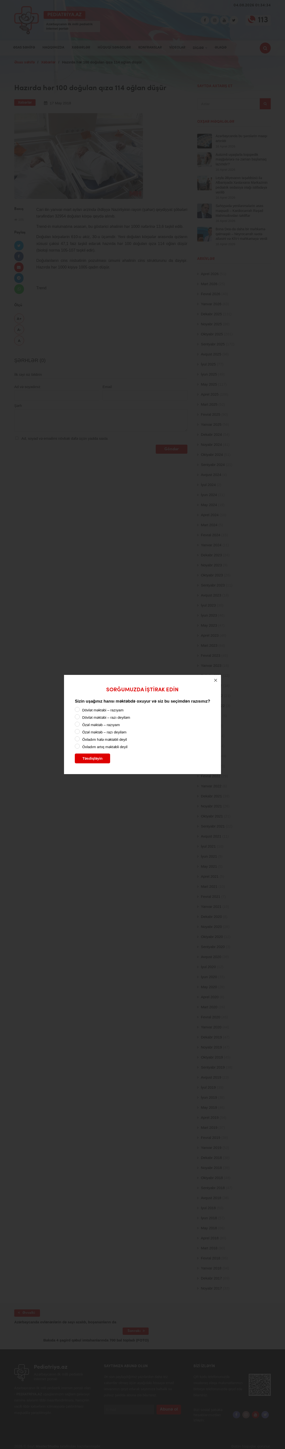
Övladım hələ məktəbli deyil (104, 739)
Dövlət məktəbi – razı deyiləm (106, 717)
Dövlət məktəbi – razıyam (102, 710)
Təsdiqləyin (92, 758)
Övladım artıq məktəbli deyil (104, 747)
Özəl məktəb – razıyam (101, 725)
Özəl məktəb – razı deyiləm (104, 732)
